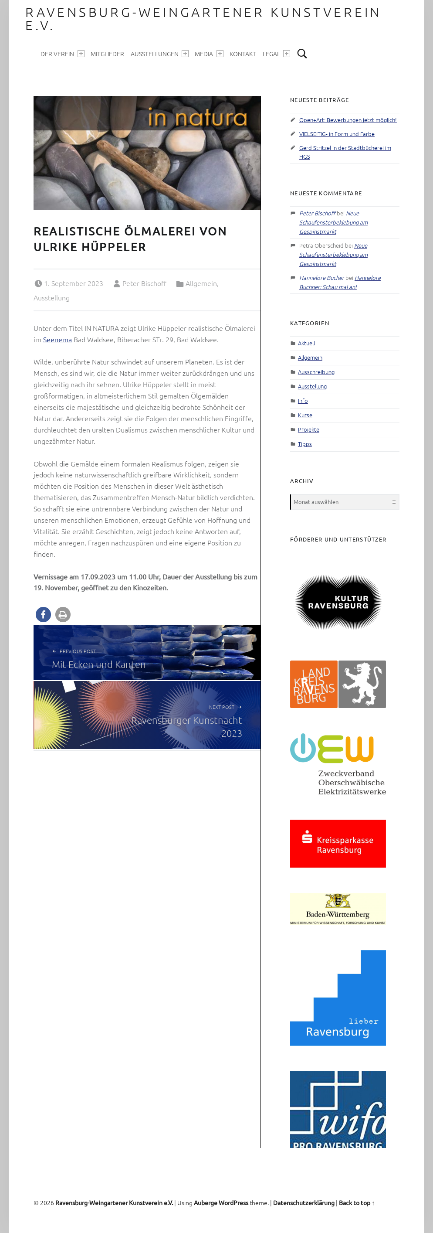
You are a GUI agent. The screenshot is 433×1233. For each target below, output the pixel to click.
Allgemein (201, 283)
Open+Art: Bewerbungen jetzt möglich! (348, 120)
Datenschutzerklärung (304, 1202)
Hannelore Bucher (321, 277)
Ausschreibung (316, 372)
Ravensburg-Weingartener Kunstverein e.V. (203, 18)
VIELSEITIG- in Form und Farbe (337, 133)
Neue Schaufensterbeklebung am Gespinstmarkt (333, 222)
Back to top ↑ (357, 1202)
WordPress (233, 1202)
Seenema (57, 339)
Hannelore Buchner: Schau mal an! (340, 282)
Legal (276, 53)
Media (209, 53)
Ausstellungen (160, 53)
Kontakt (243, 53)
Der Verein (62, 53)
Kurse (305, 415)
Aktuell (306, 343)
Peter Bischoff (144, 283)
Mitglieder (107, 53)
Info (303, 400)
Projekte (308, 429)
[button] (43, 614)
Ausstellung (52, 297)
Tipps (305, 443)
